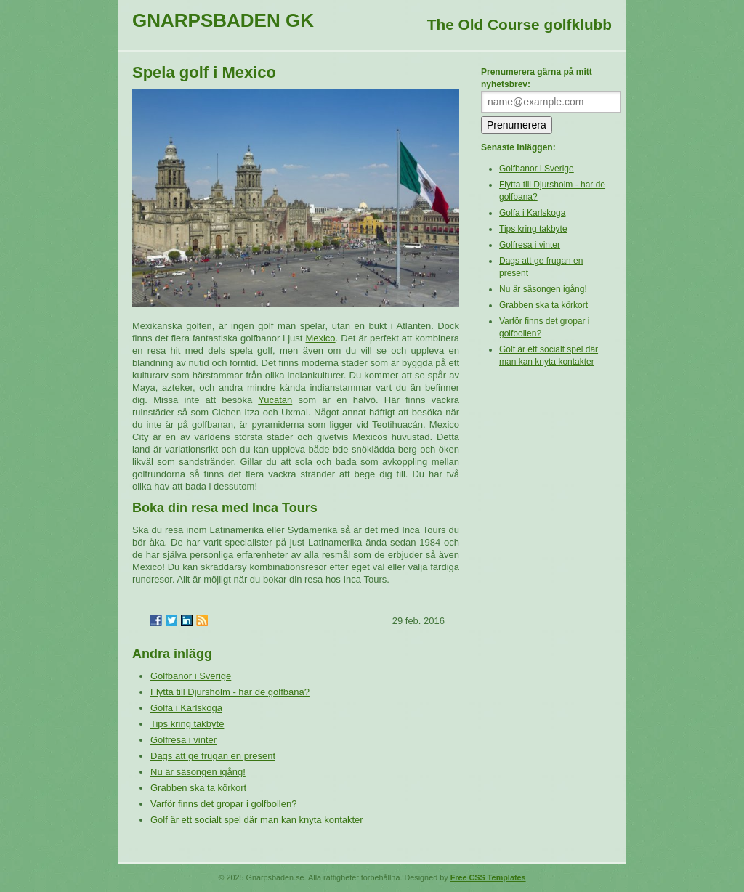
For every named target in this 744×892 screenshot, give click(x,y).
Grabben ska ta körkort (198, 787)
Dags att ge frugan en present (212, 755)
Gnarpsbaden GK (223, 20)
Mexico (320, 338)
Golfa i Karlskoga (186, 707)
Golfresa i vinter (183, 739)
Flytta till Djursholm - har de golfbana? (230, 691)
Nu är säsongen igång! (198, 771)
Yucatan (275, 399)
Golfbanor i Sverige (190, 675)
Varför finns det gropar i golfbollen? (223, 803)
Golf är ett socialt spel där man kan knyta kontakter (256, 819)
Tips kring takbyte (187, 723)
